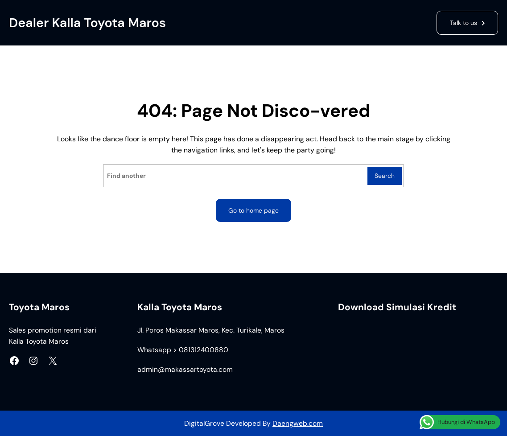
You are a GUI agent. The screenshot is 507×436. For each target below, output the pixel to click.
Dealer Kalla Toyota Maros (87, 22)
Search (385, 176)
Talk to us (463, 23)
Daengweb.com (297, 423)
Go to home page (253, 210)
